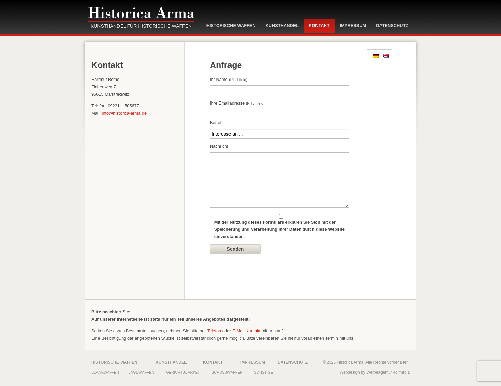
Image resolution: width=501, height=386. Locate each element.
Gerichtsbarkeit (183, 372)
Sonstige (263, 372)
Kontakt (319, 25)
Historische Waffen (231, 25)
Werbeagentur (379, 372)
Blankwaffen (105, 372)
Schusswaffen (227, 372)
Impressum (353, 25)
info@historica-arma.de (124, 113)
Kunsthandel (282, 25)
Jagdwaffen (141, 372)
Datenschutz (392, 25)
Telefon (214, 330)
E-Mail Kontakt (246, 330)
